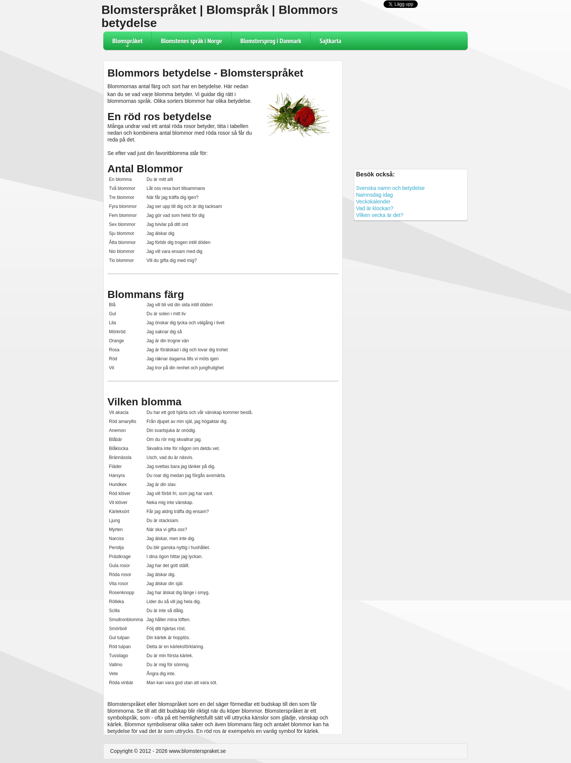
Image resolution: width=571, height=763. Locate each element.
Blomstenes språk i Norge (191, 40)
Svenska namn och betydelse (390, 188)
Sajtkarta (330, 40)
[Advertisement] (411, 108)
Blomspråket (127, 43)
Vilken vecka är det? (379, 215)
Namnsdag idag (374, 195)
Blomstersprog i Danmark (270, 40)
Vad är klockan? (374, 208)
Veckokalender (373, 202)
